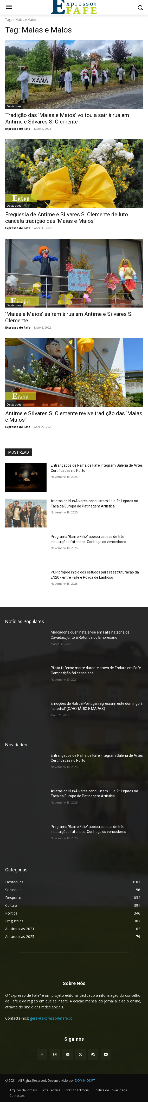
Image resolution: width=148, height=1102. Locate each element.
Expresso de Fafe (17, 129)
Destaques (14, 106)
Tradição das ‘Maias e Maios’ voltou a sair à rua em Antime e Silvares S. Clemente (67, 118)
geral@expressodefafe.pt (51, 1018)
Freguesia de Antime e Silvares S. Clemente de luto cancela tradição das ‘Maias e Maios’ (66, 217)
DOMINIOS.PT (85, 1080)
